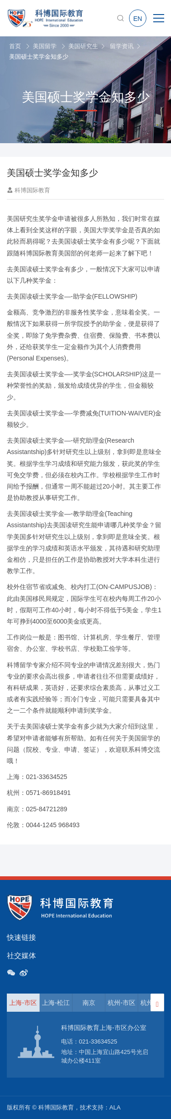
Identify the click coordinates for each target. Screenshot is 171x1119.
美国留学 (45, 46)
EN (137, 18)
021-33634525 (98, 1041)
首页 (15, 46)
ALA (115, 1107)
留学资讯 (122, 46)
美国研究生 (83, 46)
